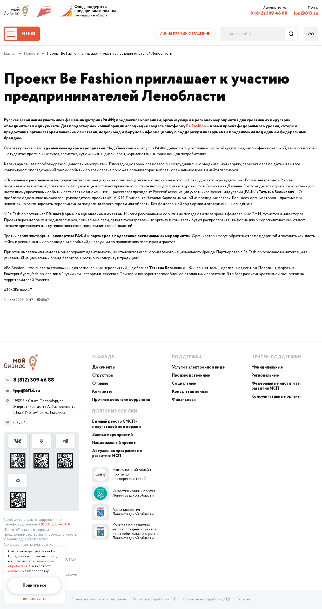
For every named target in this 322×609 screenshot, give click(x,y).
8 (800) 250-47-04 (54, 524)
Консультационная (190, 391)
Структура (102, 375)
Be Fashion (196, 126)
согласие (15, 571)
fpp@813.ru (306, 13)
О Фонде (103, 357)
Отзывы (100, 383)
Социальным (184, 383)
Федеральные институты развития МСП (275, 386)
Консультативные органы (275, 396)
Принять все (34, 585)
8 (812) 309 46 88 (268, 13)
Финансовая (184, 399)
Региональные (265, 375)
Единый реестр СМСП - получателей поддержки (116, 424)
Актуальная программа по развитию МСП (117, 453)
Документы (103, 367)
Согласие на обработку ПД (206, 599)
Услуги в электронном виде (198, 367)
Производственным (191, 375)
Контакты (102, 391)
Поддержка (187, 357)
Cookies (244, 599)
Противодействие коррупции (121, 399)
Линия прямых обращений (185, 33)
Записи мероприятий (112, 434)
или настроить (34, 598)
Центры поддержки (276, 357)
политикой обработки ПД (31, 564)
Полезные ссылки (114, 411)
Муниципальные (267, 367)
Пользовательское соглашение (98, 599)
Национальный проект (114, 442)
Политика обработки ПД (154, 599)
